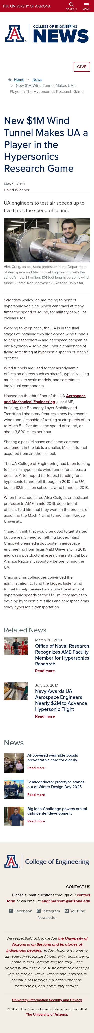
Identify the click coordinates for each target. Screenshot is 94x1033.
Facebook (23, 911)
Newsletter (47, 917)
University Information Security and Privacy (47, 1000)
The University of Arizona (46, 1014)
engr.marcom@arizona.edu (66, 901)
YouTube (77, 911)
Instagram (51, 911)
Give (82, 66)
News (37, 79)
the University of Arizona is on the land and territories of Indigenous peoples (47, 944)
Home (19, 79)
